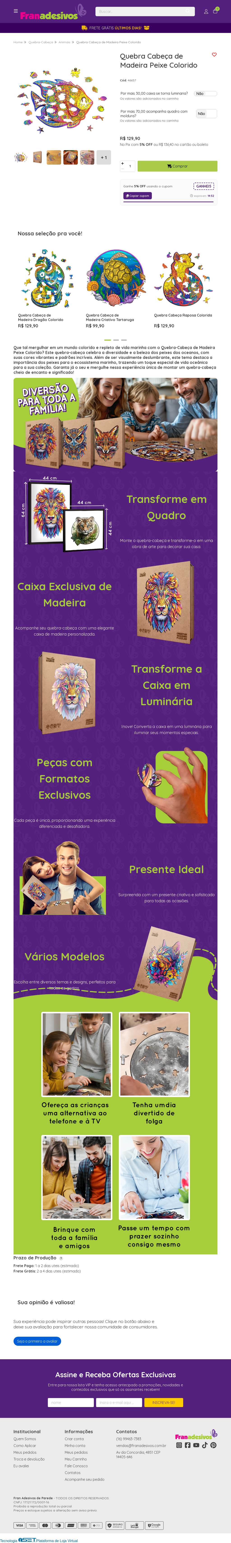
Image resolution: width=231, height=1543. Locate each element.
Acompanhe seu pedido (84, 1479)
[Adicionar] (122, 163)
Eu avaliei (21, 1466)
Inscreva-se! (163, 1402)
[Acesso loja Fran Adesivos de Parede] (206, 11)
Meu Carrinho (76, 1459)
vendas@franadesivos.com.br (141, 1445)
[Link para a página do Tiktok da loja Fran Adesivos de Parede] (205, 1445)
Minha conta (75, 1445)
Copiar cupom (137, 195)
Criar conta (74, 1439)
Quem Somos (25, 1439)
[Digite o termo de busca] (139, 11)
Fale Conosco (76, 1466)
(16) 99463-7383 (128, 1439)
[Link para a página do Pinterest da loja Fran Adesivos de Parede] (213, 1445)
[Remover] (122, 169)
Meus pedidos (25, 1452)
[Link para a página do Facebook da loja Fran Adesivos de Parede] (188, 1445)
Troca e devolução (29, 1459)
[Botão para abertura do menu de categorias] (16, 11)
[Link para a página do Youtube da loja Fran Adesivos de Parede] (196, 1445)
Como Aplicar (25, 1445)
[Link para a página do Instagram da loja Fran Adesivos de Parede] (179, 1445)
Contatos (73, 1472)
